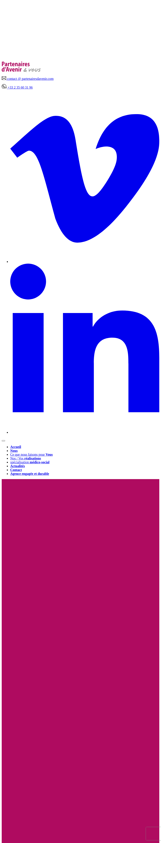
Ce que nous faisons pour (31, 454)
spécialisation (30, 462)
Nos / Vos (25, 458)
